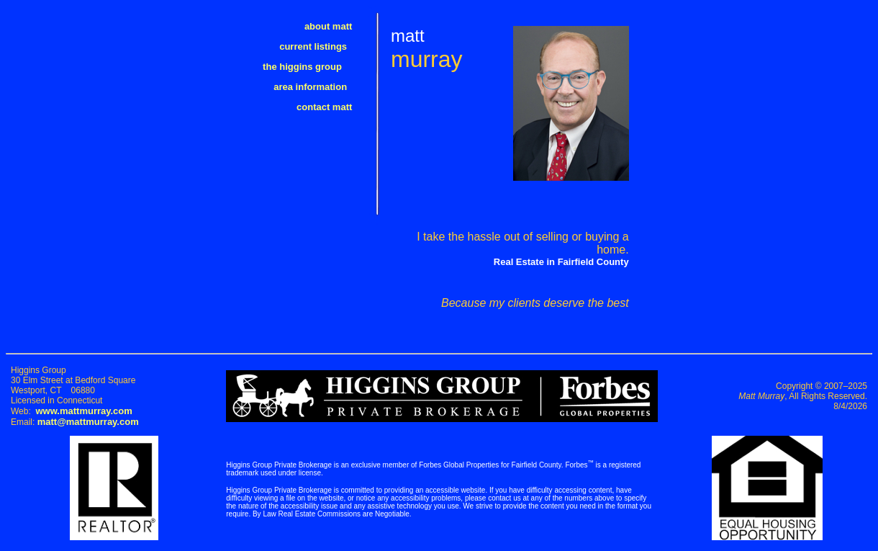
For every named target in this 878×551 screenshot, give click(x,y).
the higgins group (315, 66)
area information (320, 86)
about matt (336, 26)
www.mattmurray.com (83, 411)
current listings (323, 46)
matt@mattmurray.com (88, 421)
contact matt (332, 107)
